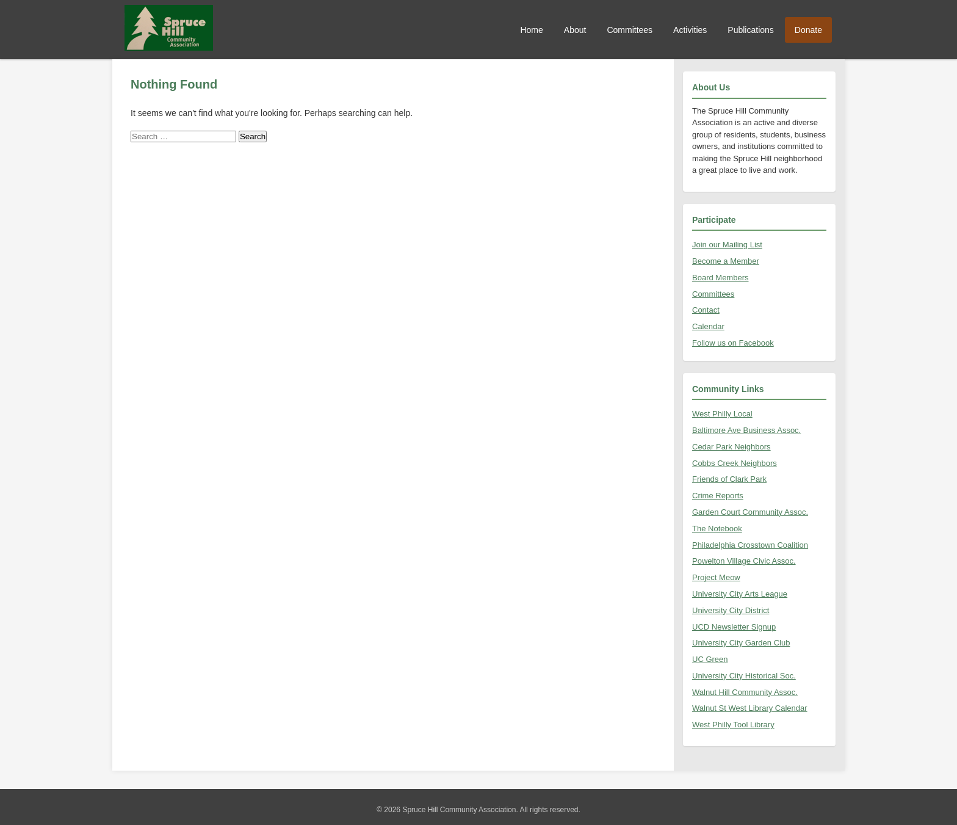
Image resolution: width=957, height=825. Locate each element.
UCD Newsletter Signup (734, 626)
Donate (808, 30)
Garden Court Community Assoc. (750, 512)
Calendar (708, 326)
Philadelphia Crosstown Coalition (750, 545)
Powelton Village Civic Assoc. (744, 560)
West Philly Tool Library (733, 724)
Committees (629, 30)
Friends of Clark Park (729, 479)
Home (531, 30)
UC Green (710, 659)
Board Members (720, 277)
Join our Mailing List (727, 244)
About (575, 30)
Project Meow (716, 577)
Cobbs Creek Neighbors (734, 463)
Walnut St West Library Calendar (749, 708)
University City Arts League (739, 593)
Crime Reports (717, 495)
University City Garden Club (741, 642)
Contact (706, 309)
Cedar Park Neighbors (731, 446)
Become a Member (725, 261)
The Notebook (717, 528)
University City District (730, 610)
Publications (751, 30)
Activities (690, 30)
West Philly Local (722, 413)
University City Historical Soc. (744, 675)
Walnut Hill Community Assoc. (745, 692)
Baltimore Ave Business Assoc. (746, 430)
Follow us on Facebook (733, 342)
